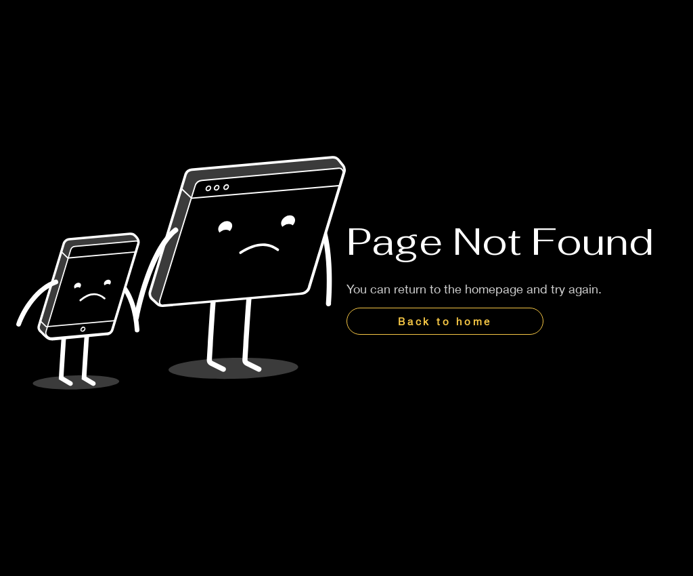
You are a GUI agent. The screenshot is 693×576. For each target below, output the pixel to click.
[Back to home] (444, 321)
